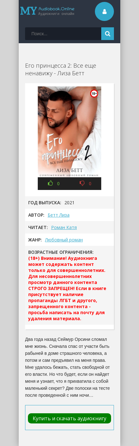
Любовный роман (64, 240)
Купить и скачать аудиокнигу (69, 418)
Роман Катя (64, 227)
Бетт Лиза (59, 215)
